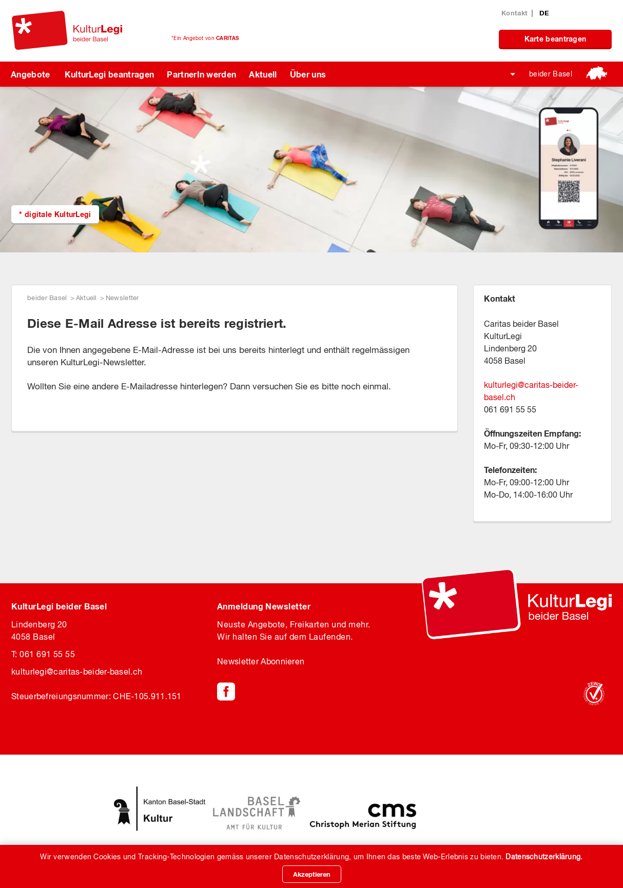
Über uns (308, 74)
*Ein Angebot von (205, 38)
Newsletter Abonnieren (260, 661)
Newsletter (122, 298)
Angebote (30, 74)
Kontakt (514, 13)
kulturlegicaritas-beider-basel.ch (76, 671)
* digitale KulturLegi (55, 214)
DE (544, 13)
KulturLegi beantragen (109, 74)
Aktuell (263, 74)
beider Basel (550, 74)
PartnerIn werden (201, 74)
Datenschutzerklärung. (543, 857)
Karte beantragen (555, 38)
